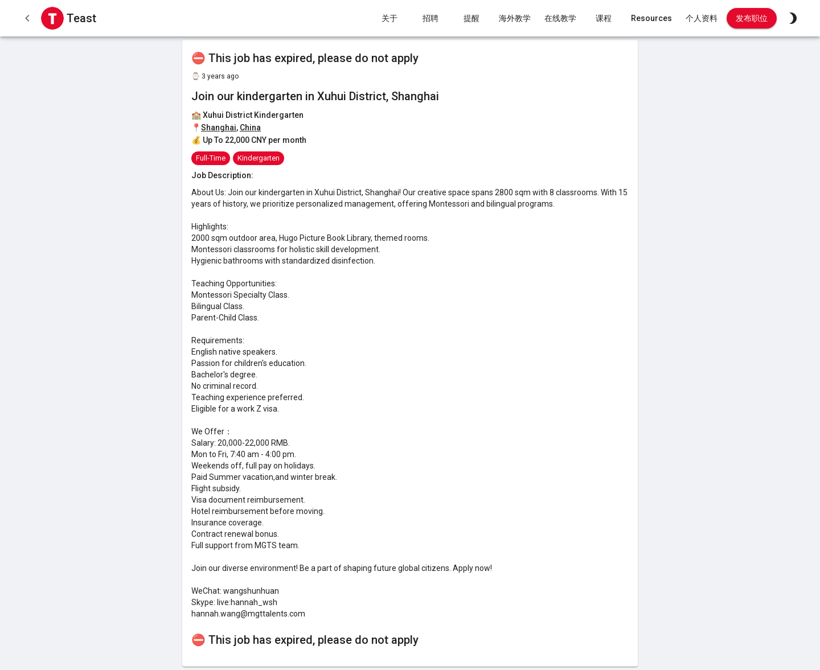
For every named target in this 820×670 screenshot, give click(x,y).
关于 (389, 18)
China (250, 127)
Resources (651, 18)
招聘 (430, 18)
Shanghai (218, 127)
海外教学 (514, 18)
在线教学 (560, 18)
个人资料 (701, 18)
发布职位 (752, 18)
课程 (603, 18)
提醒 (471, 18)
